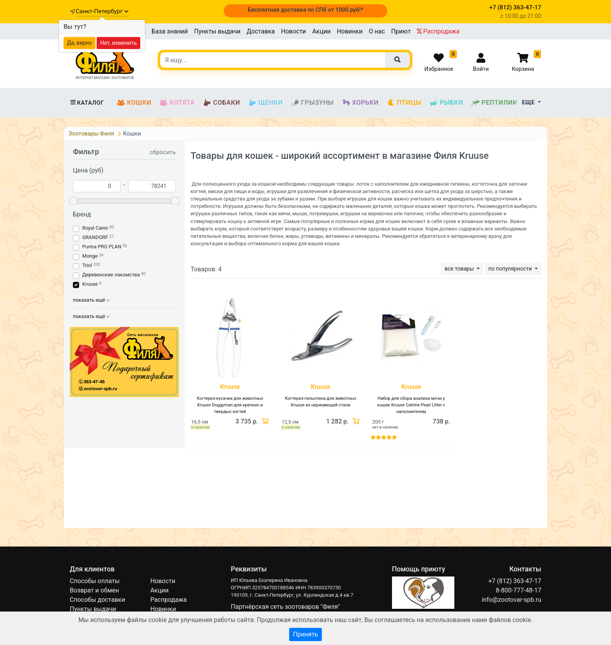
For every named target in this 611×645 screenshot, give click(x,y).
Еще (529, 102)
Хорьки (360, 103)
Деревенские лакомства (111, 275)
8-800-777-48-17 (518, 590)
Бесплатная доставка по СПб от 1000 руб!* (305, 9)
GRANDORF (95, 237)
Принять (305, 634)
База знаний (170, 31)
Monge (90, 256)
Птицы (404, 103)
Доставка (261, 31)
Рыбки (446, 103)
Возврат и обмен (94, 590)
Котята (177, 103)
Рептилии (494, 103)
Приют (401, 31)
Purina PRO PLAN (102, 247)
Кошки (134, 103)
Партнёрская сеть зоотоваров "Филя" (285, 606)
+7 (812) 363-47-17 (514, 581)
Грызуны (312, 103)
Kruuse (90, 284)
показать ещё (91, 300)
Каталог (87, 102)
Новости (293, 31)
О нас (377, 31)
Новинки (349, 31)
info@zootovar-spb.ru (511, 599)
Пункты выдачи (217, 31)
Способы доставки (97, 599)
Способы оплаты (95, 581)
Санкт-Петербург (102, 11)
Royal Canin (95, 228)
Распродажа (438, 31)
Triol (87, 265)
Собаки (221, 103)
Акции (321, 31)
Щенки (265, 103)
